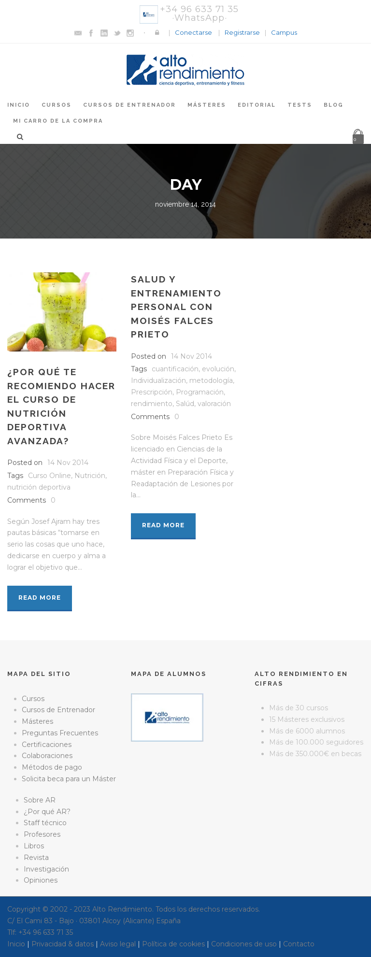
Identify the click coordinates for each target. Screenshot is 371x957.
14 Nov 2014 (67, 462)
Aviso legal (118, 944)
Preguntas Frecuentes (60, 733)
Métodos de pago (52, 767)
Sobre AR (40, 800)
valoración (214, 403)
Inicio (18, 105)
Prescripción (151, 392)
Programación (200, 392)
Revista (36, 857)
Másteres (206, 105)
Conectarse (193, 32)
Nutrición (89, 475)
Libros (34, 846)
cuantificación (175, 369)
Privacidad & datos (62, 944)
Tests (299, 105)
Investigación (46, 869)
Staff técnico (45, 822)
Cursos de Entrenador (129, 105)
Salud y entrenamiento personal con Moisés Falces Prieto (176, 306)
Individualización (158, 380)
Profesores (42, 834)
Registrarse (242, 32)
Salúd (185, 403)
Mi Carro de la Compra (58, 121)
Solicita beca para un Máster (69, 778)
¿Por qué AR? (47, 811)
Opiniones (40, 880)
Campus (284, 32)
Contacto (298, 944)
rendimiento (151, 403)
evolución (218, 369)
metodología (211, 380)
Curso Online (49, 475)
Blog (333, 105)
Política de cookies (173, 944)
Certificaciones (46, 744)
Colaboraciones (47, 755)
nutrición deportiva (39, 487)
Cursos (56, 105)
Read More (39, 597)
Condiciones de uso (244, 944)
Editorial (257, 105)
